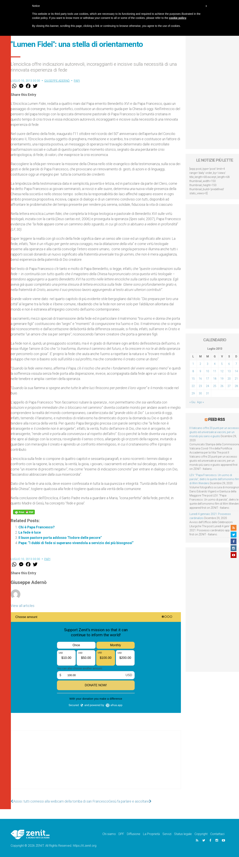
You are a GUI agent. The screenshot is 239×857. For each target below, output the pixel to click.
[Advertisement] (96, 763)
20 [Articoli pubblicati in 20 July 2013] (229, 378)
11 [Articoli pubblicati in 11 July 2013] (214, 371)
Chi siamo (109, 834)
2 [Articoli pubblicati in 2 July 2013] (200, 363)
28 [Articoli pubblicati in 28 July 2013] (236, 386)
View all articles (22, 606)
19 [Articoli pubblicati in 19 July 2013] (221, 378)
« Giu (192, 402)
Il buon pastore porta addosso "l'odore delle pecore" (60, 538)
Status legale (183, 834)
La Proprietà (151, 834)
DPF (121, 834)
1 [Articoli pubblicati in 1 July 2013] (193, 363)
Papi (77, 80)
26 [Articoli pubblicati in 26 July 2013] (221, 386)
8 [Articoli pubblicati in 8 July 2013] (193, 371)
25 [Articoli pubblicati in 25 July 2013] (214, 386)
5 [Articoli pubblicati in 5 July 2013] (222, 363)
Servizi (166, 834)
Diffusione (133, 834)
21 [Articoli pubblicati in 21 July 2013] (236, 378)
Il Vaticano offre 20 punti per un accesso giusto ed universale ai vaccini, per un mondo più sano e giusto (214, 432)
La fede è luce (29, 532)
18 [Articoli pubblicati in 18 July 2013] (214, 378)
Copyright (201, 834)
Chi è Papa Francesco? (36, 527)
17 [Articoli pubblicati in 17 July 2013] (207, 378)
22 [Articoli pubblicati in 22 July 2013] (193, 386)
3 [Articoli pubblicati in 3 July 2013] (207, 363)
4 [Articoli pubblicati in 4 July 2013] (214, 363)
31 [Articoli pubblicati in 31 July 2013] (207, 393)
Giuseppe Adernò (57, 80)
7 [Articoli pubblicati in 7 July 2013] (236, 363)
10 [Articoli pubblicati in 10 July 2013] (207, 371)
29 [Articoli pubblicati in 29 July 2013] (193, 393)
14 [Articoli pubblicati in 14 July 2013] (236, 371)
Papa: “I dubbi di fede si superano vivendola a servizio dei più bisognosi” (75, 543)
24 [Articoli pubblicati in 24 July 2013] (207, 386)
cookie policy (177, 17)
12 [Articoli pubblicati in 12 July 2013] (221, 371)
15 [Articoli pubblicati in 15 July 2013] (193, 378)
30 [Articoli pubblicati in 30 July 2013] (200, 393)
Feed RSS (216, 419)
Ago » (200, 402)
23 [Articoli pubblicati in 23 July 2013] (200, 386)
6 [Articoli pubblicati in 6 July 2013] (229, 363)
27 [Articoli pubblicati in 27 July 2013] (229, 386)
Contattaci (217, 834)
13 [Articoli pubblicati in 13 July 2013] (229, 371)
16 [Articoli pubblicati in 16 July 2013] (200, 378)
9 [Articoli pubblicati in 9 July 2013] (200, 371)
